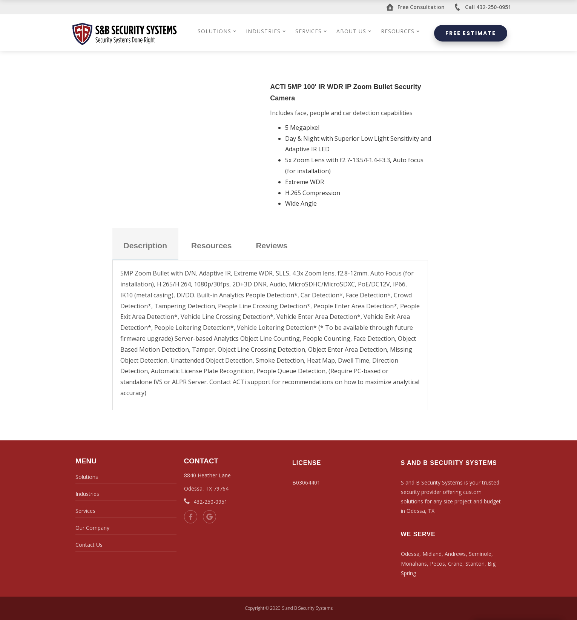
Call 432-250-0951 (482, 7)
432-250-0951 (205, 501)
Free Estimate (470, 33)
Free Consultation (415, 7)
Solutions (86, 476)
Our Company (92, 527)
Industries (87, 493)
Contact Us (89, 544)
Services (85, 510)
